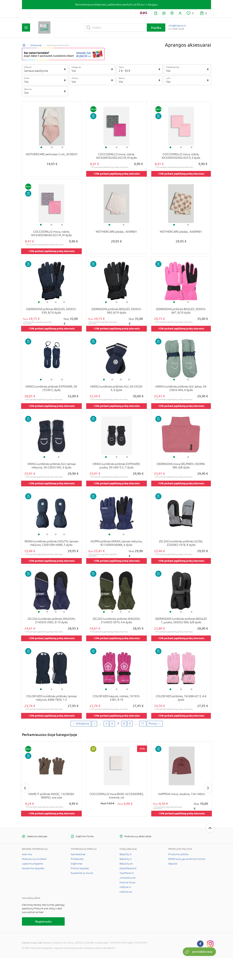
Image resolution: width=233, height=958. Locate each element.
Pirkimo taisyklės (80, 868)
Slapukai (172, 863)
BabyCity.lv (126, 859)
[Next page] (155, 724)
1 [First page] (94, 723)
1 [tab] (41, 147)
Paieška (156, 27)
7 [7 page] (118, 723)
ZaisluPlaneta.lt (128, 868)
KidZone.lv (125, 887)
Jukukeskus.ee (128, 877)
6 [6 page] (112, 723)
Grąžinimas (76, 863)
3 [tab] (62, 147)
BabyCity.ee (126, 863)
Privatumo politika (178, 854)
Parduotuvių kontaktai (34, 859)
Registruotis (43, 921)
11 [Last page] (142, 723)
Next (208, 788)
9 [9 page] (130, 723)
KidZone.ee (126, 891)
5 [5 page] (106, 723)
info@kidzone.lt (177, 25)
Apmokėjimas (78, 854)
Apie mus (27, 854)
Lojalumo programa (32, 863)
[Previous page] (81, 724)
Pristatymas (77, 859)
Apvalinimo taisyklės (33, 868)
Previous (25, 788)
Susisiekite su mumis (82, 873)
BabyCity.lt (126, 854)
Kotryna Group (127, 882)
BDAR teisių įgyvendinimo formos (186, 859)
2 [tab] (52, 147)
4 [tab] (64, 302)
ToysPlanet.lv (127, 873)
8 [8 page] (124, 723)
